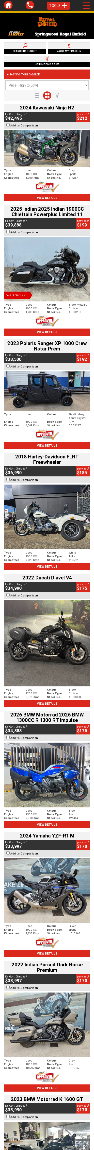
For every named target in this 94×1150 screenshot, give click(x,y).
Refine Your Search (23, 74)
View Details (47, 198)
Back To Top (47, 1090)
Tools (58, 5)
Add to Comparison (24, 125)
